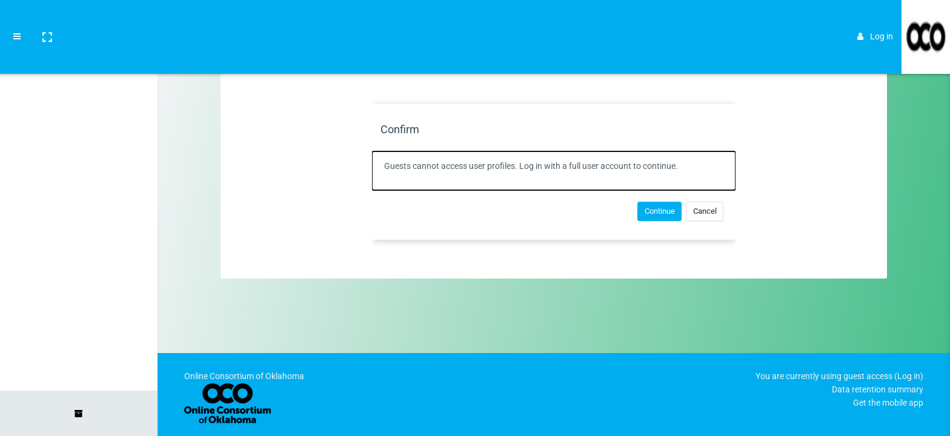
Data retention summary (877, 389)
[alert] (554, 170)
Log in (875, 19)
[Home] (79, 56)
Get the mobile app (888, 403)
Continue (660, 211)
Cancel (705, 211)
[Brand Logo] (926, 20)
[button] (46, 20)
